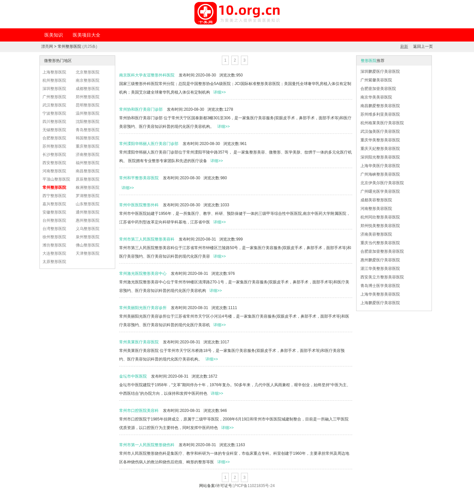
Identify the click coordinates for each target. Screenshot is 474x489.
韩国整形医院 (87, 138)
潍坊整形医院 (54, 245)
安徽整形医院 (54, 212)
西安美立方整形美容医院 (382, 277)
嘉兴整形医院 (54, 204)
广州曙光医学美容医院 (380, 191)
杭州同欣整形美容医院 (380, 217)
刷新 (404, 46)
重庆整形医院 (87, 146)
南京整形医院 (87, 80)
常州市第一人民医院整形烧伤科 (146, 445)
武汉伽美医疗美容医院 (380, 131)
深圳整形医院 (54, 88)
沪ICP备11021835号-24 (254, 485)
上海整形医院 (54, 72)
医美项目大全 (86, 35)
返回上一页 (423, 46)
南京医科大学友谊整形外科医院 (146, 75)
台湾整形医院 (54, 228)
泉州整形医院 (87, 237)
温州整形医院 (87, 113)
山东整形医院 (87, 204)
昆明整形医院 (87, 105)
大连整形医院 (54, 253)
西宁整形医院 (54, 195)
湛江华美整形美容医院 (380, 268)
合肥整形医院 (54, 138)
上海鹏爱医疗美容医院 (380, 303)
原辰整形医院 (87, 179)
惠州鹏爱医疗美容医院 (380, 260)
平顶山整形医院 (56, 179)
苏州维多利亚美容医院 (380, 114)
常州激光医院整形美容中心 (143, 273)
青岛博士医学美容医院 (380, 285)
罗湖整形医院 (87, 195)
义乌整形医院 (87, 228)
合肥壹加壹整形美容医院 (382, 251)
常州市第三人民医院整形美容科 (146, 239)
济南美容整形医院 (376, 234)
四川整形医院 (54, 121)
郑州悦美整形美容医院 (380, 225)
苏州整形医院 (54, 146)
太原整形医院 (54, 261)
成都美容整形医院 (376, 200)
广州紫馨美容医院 (376, 80)
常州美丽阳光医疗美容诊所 (143, 307)
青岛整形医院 (87, 130)
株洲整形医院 (87, 187)
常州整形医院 (54, 187)
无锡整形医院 (54, 130)
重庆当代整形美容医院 (380, 243)
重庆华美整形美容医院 (380, 140)
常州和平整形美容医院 (139, 178)
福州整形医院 (87, 162)
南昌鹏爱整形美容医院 (380, 105)
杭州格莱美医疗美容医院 (382, 123)
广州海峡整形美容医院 (380, 174)
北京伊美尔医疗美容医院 (382, 183)
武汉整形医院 (54, 105)
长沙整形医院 (54, 154)
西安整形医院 (54, 162)
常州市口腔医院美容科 (139, 410)
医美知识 (53, 35)
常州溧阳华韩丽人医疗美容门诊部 (148, 143)
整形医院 (369, 60)
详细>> (219, 92)
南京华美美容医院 (376, 97)
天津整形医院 (87, 253)
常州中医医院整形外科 (139, 205)
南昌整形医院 (87, 171)
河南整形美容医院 (376, 208)
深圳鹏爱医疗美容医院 (380, 71)
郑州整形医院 (87, 97)
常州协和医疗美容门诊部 (141, 109)
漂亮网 (47, 46)
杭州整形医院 (54, 80)
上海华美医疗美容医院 (380, 165)
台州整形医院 (54, 220)
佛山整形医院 (87, 245)
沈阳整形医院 (87, 121)
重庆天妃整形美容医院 (380, 148)
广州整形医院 (54, 97)
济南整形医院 (87, 154)
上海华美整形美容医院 (380, 294)
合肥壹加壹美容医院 (378, 88)
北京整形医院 (87, 72)
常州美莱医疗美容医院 (139, 342)
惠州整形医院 (87, 220)
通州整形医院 (87, 212)
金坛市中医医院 (133, 376)
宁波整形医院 (54, 113)
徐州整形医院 (54, 237)
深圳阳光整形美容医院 (380, 157)
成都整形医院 (87, 88)
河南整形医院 (54, 171)
